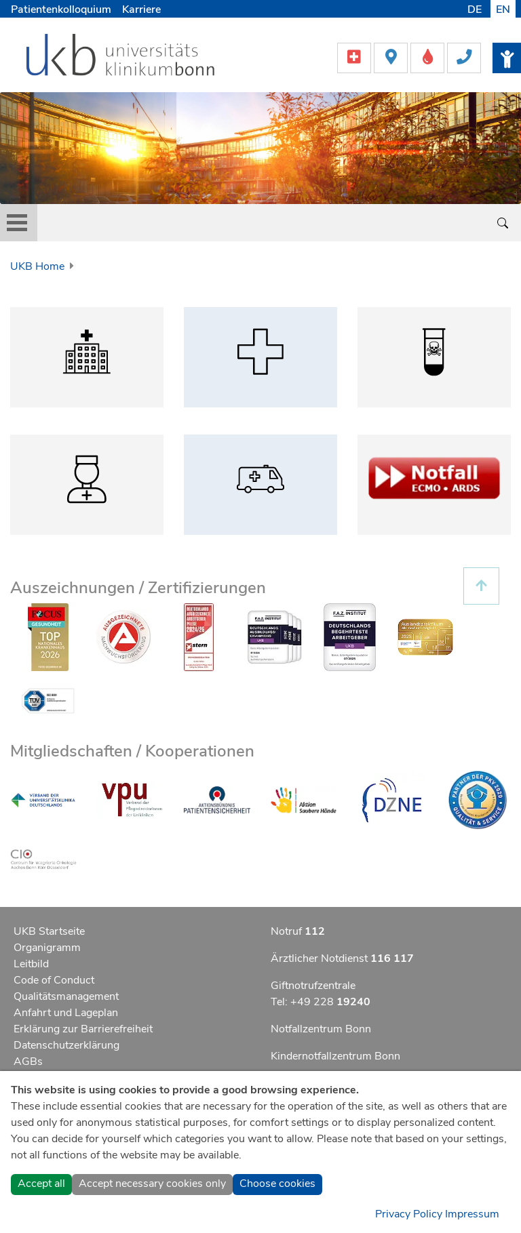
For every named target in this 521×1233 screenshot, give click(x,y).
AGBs (28, 1061)
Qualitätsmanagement (66, 996)
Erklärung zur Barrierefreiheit (83, 1029)
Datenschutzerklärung (66, 1045)
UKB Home (37, 266)
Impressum (472, 1214)
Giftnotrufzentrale (313, 985)
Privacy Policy (408, 1214)
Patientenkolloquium (61, 9)
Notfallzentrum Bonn (321, 1029)
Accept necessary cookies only (152, 1183)
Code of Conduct (54, 980)
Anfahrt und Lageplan (66, 1012)
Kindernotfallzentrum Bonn (335, 1056)
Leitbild (31, 963)
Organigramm (47, 947)
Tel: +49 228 (320, 1001)
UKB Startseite (49, 931)
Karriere (141, 9)
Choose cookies (277, 1183)
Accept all (41, 1183)
